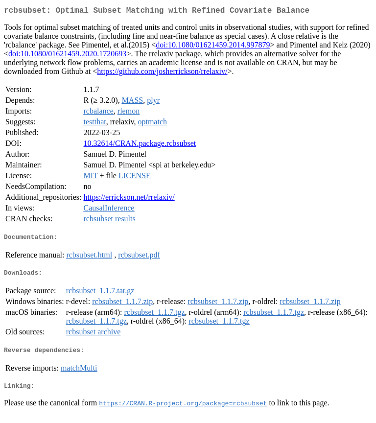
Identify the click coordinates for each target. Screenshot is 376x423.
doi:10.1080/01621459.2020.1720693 (67, 55)
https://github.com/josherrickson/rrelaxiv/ (162, 73)
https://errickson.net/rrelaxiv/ (129, 199)
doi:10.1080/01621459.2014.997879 (213, 47)
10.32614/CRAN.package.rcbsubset (140, 145)
